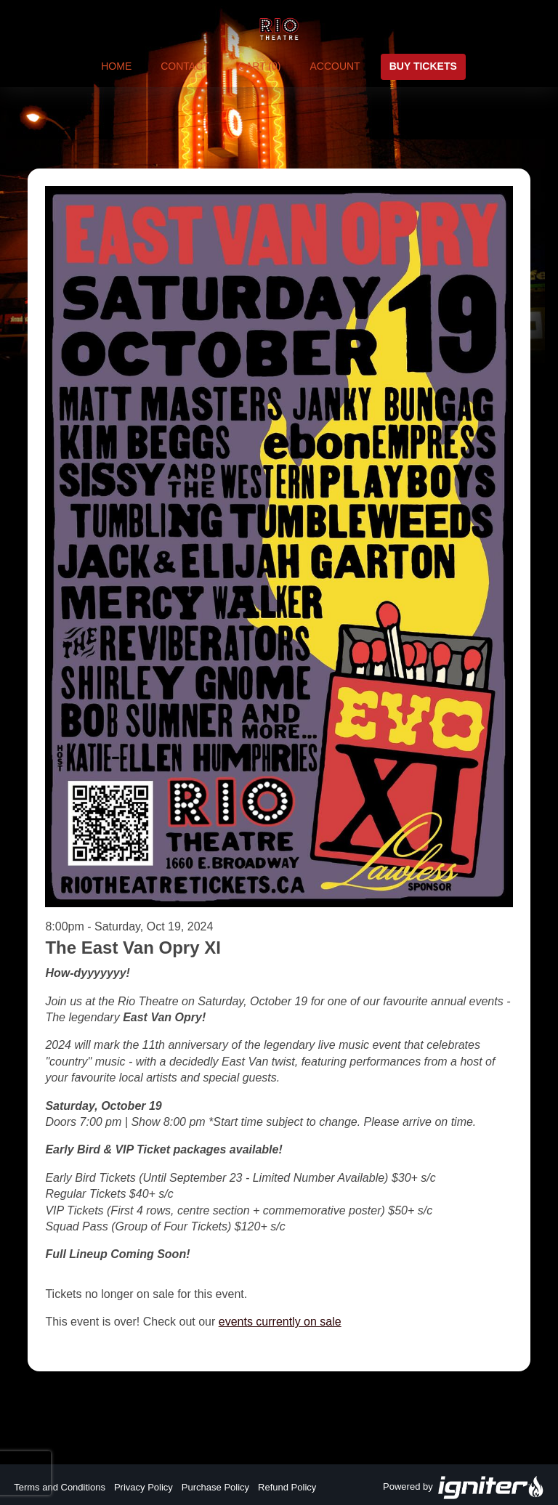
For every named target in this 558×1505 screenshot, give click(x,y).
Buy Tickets (423, 66)
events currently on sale (280, 1321)
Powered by (463, 1487)
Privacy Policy (143, 1487)
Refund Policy (287, 1487)
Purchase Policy (215, 1487)
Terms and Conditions (59, 1487)
